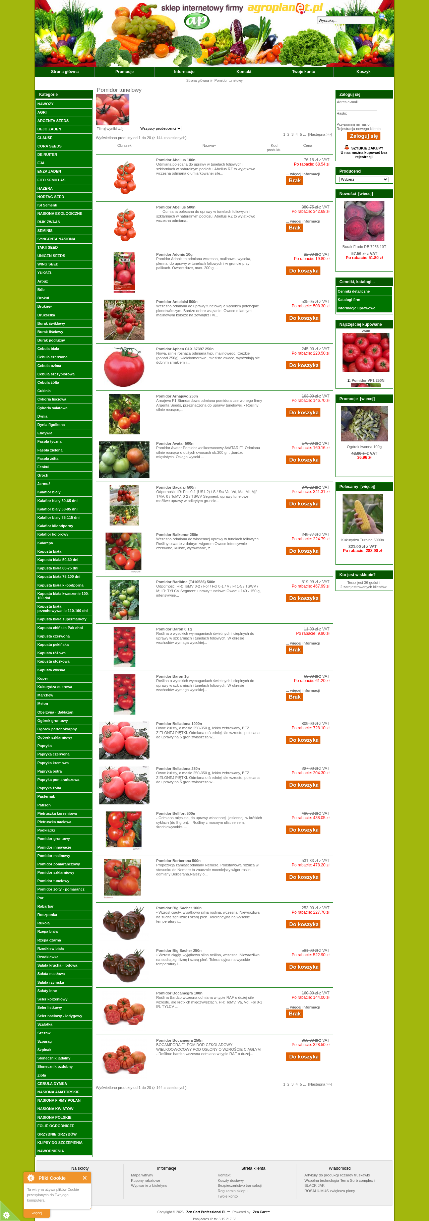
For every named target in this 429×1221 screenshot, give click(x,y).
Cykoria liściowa (51, 399)
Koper (42, 678)
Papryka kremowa (53, 763)
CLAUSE (44, 138)
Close (85, 1178)
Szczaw (43, 1033)
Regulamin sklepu (233, 1191)
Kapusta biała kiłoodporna (60, 585)
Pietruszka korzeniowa (57, 813)
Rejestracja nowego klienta (358, 129)
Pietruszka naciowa (54, 822)
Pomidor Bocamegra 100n (179, 993)
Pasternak (46, 796)
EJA (40, 163)
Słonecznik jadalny (53, 1058)
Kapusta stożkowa (53, 661)
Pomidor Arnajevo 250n (177, 396)
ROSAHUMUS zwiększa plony (329, 1191)
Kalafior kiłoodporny (55, 526)
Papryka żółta (49, 788)
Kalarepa (45, 543)
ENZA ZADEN (49, 171)
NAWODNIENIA (50, 1151)
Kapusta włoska (51, 670)
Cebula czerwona (52, 357)
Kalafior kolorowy (52, 534)
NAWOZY (45, 104)
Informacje (184, 71)
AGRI (42, 112)
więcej (37, 1213)
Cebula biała (48, 349)
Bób (40, 290)
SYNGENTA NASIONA (56, 239)
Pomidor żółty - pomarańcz (60, 889)
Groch (42, 475)
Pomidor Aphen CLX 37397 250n (184, 349)
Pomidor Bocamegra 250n (179, 1040)
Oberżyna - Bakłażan (55, 712)
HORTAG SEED (50, 197)
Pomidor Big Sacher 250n (179, 951)
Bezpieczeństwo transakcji (240, 1185)
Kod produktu (274, 147)
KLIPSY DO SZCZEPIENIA (59, 1143)
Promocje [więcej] (357, 398)
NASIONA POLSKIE (54, 1117)
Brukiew (44, 306)
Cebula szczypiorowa (55, 374)
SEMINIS (44, 231)
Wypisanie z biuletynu (149, 1185)
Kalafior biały (48, 492)
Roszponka (47, 915)
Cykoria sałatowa (52, 408)
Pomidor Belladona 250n (178, 769)
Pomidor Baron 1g (172, 676)
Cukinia (44, 391)
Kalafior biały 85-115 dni (58, 517)
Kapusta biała (49, 551)
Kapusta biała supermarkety (61, 619)
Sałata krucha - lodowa (57, 965)
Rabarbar (45, 906)
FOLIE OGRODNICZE (55, 1126)
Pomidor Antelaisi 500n (176, 302)
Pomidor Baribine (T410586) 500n (186, 582)
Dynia (42, 416)
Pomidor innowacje (54, 847)
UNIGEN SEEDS (51, 256)
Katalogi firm (349, 300)
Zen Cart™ (261, 1212)
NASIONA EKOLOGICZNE (59, 213)
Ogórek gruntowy (52, 721)
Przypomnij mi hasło (352, 124)
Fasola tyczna (49, 441)
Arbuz (42, 281)
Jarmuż (43, 484)
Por (40, 898)
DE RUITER (47, 154)
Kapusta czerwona (53, 636)
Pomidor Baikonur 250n (177, 535)
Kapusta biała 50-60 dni (57, 560)
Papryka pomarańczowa (58, 780)
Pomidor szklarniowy (55, 872)
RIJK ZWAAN (48, 222)
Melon (42, 703)
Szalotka (44, 1024)
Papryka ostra (49, 771)
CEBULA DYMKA (52, 1084)
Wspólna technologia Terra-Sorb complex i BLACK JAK (339, 1183)
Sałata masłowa (51, 974)
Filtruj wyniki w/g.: (111, 129)
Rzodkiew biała (50, 949)
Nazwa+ (209, 145)
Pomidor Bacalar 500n (176, 487)
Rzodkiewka (47, 957)
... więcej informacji (303, 174)
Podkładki (46, 830)
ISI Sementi (47, 205)
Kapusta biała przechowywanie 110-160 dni (62, 608)
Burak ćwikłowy (51, 323)
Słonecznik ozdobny (55, 1066)
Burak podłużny (51, 340)
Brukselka (46, 315)
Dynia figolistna (51, 425)
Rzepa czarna (49, 940)
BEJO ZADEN (49, 129)
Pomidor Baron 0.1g (174, 629)
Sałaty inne (47, 991)
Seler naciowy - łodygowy (59, 1016)
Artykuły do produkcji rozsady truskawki (337, 1175)
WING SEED (47, 264)
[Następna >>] (320, 134)
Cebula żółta (48, 382)
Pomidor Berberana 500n (178, 861)
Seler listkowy (49, 1007)
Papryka (44, 746)
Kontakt (244, 71)
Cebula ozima (49, 366)
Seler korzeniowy (52, 999)
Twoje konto (303, 71)
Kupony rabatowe (145, 1180)
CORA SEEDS (49, 146)
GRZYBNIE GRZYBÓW (56, 1134)
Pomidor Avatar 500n (174, 443)
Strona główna (65, 71)
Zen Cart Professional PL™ (208, 1212)
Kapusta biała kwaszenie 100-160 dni (63, 596)
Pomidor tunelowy (53, 881)
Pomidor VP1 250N (368, 383)
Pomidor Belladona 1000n (179, 724)
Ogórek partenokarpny (57, 729)
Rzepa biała (47, 931)
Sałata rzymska (50, 982)
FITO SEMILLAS (51, 180)
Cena (307, 145)
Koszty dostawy (231, 1180)
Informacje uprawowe (356, 308)
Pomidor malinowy (53, 856)
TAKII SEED (47, 247)
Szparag (44, 1041)
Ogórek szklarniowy (54, 737)
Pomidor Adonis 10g (174, 254)
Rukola (43, 923)
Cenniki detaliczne (354, 291)
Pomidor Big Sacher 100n (179, 908)
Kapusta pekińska (53, 645)
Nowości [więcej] (356, 193)
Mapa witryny (142, 1175)
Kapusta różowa (51, 653)
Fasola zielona (49, 450)
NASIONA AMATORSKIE (58, 1092)
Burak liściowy (50, 332)
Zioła (41, 1075)
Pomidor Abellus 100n (175, 160)
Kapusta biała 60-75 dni (57, 568)
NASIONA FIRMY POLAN (58, 1100)
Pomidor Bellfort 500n (175, 813)
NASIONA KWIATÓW (55, 1109)
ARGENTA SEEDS (53, 121)
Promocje (124, 71)
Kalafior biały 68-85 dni (57, 509)
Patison (44, 805)
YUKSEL (44, 273)
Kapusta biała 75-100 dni (58, 576)
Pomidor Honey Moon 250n (368, 331)
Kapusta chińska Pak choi (60, 628)
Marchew (45, 695)
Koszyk (364, 71)
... (304, 134)
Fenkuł (43, 467)
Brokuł (43, 298)
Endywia (44, 433)
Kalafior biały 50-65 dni (57, 501)
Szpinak (44, 1050)
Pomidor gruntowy (53, 839)
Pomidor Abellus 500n (175, 207)
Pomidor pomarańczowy (58, 864)
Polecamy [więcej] (357, 486)
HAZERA (45, 188)
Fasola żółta (47, 458)
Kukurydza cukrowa (54, 687)
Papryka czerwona (53, 754)
